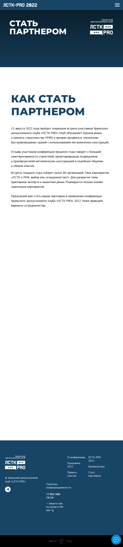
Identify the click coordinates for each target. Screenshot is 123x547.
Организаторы (96, 466)
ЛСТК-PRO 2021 (94, 458)
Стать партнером (94, 474)
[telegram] (8, 489)
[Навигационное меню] (117, 5)
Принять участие (72, 474)
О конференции (76, 457)
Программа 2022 (73, 464)
